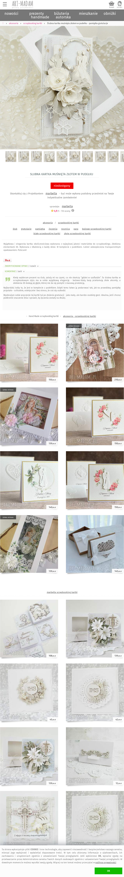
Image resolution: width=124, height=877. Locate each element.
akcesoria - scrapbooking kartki (79, 316)
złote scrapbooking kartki (77, 233)
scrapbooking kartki (68, 222)
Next (118, 83)
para (76, 229)
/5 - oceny (60, 211)
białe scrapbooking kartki (47, 233)
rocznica (65, 229)
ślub (15, 229)
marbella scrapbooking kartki (62, 592)
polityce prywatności (105, 862)
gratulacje (26, 229)
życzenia (53, 229)
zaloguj (119, 7)
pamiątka (40, 229)
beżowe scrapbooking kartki (96, 229)
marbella (51, 193)
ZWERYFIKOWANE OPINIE (22, 266)
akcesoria (48, 222)
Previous (5, 83)
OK (108, 871)
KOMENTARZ (15, 271)
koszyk (111, 7)
